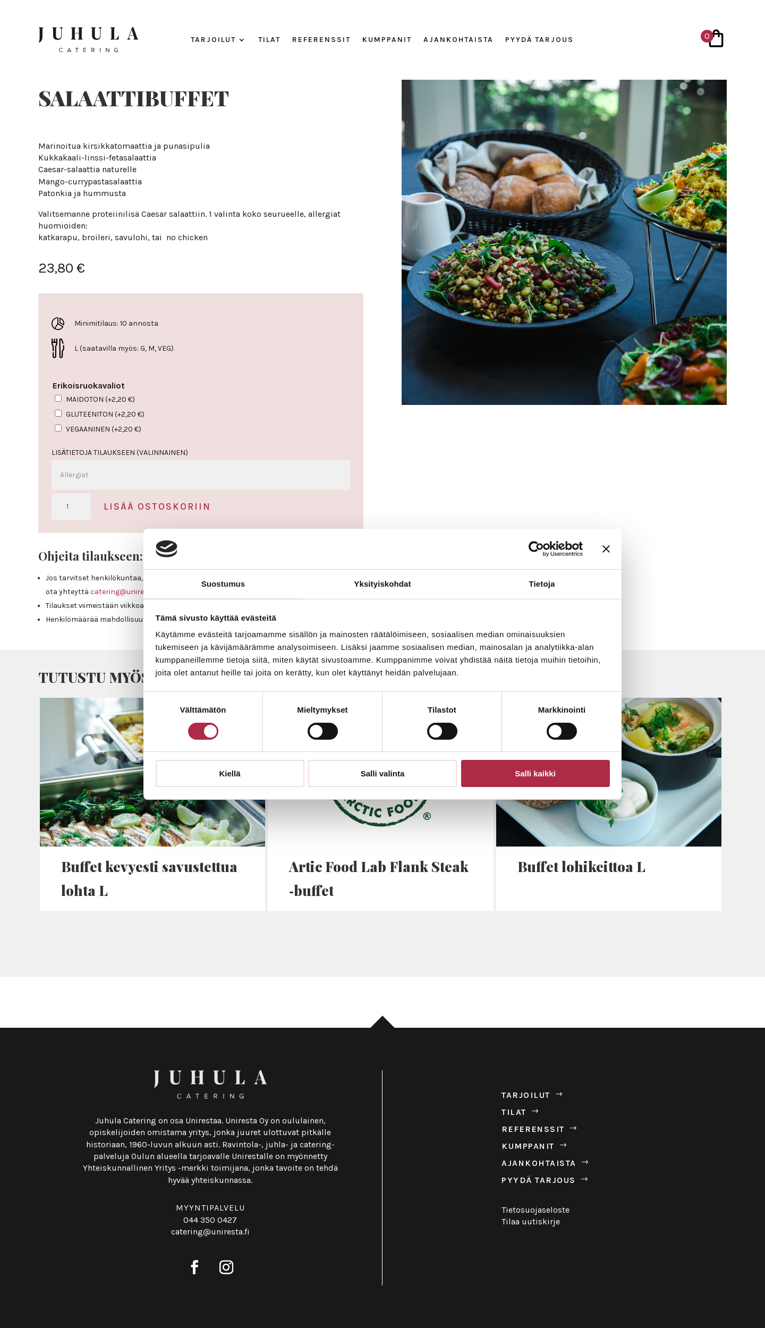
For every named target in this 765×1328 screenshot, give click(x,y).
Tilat (269, 40)
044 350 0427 (210, 1220)
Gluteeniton (105, 414)
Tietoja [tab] (542, 583)
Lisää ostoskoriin (157, 506)
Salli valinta (383, 773)
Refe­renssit (321, 40)
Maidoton (100, 399)
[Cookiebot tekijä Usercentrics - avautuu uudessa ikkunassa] (536, 549)
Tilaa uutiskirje (531, 1221)
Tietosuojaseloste (536, 1210)
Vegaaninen (103, 429)
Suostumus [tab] (223, 583)
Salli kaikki (535, 773)
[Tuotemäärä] (71, 506)
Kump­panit (387, 40)
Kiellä (229, 773)
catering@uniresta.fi (125, 591)
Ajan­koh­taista (458, 40)
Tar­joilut (213, 40)
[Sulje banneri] (606, 549)
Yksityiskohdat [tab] (382, 583)
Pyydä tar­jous (539, 40)
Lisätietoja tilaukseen (120, 452)
